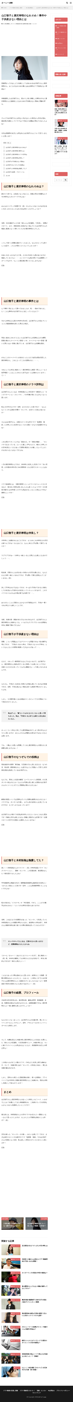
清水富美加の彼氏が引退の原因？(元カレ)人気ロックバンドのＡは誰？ (34, 1314)
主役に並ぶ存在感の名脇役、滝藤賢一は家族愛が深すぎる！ (61, 134)
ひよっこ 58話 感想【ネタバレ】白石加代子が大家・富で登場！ (34, 1369)
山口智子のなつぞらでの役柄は (13, 165)
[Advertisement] (24, 39)
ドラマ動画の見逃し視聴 (61, 27)
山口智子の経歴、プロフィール (13, 172)
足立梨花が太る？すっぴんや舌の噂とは (34, 1247)
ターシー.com (7, 3)
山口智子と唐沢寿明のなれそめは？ (15, 147)
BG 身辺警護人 (29, 7)
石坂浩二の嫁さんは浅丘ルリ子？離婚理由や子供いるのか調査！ (34, 1260)
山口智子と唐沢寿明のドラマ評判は (15, 154)
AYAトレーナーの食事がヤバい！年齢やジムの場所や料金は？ (35, 1328)
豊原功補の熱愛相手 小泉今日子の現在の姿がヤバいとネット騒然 (34, 1301)
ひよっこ (17, 1367)
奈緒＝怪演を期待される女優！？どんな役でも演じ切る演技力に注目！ (61, 114)
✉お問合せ (60, 45)
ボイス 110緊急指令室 (16, 23)
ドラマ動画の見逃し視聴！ (16, 7)
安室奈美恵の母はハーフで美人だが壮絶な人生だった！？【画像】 (34, 1355)
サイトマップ (61, 57)
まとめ (6, 175)
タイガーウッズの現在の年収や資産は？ (34, 1274)
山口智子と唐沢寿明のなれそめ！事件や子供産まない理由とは (52, 7)
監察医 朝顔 (26, 23)
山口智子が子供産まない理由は (13, 161)
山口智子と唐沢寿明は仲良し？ (13, 158)
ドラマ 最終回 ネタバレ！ (60, 34)
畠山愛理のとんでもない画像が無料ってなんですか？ (34, 1287)
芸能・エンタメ (33, 23)
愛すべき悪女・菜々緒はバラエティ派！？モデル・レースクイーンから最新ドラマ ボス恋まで (61, 154)
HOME (5, 7)
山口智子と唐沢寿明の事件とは (13, 151)
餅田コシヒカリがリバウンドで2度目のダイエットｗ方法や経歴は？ (34, 1342)
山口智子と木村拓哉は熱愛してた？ (15, 168)
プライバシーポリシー (61, 51)
